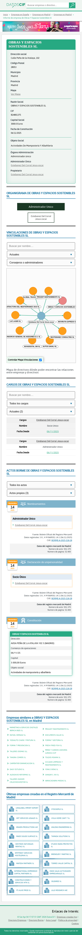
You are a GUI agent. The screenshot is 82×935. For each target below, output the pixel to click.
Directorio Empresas (17, 920)
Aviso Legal (51, 920)
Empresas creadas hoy (67, 916)
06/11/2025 (53, 431)
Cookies (75, 923)
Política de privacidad (67, 920)
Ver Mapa (15, 94)
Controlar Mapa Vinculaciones (23, 359)
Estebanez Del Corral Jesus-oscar (27, 165)
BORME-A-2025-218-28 (61, 540)
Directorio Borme (36, 920)
